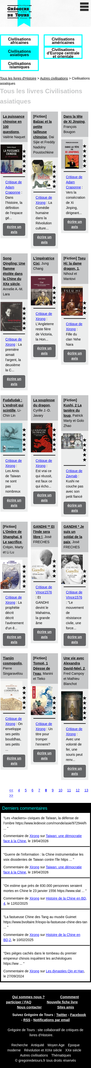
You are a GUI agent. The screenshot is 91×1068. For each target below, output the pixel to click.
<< (11, 790)
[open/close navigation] (84, 6)
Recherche (19, 1045)
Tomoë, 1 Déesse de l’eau (41, 668)
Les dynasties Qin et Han (65, 971)
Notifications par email (51, 1020)
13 (86, 790)
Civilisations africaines (19, 41)
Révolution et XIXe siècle (43, 1050)
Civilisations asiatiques (19, 53)
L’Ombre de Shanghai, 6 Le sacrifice (12, 537)
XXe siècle (73, 1050)
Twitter (61, 1015)
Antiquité (37, 1045)
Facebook (78, 1015)
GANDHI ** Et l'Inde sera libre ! (44, 532)
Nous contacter (29, 1007)
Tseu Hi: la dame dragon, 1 (75, 263)
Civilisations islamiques (19, 65)
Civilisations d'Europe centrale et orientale (63, 53)
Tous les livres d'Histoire (18, 78)
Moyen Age (56, 1045)
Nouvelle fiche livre (62, 1002)
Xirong (34, 836)
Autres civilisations (54, 78)
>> (11, 795)
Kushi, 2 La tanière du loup (73, 410)
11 (69, 790)
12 (78, 790)
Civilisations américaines (63, 41)
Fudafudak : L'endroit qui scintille (13, 405)
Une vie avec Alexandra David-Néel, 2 (74, 663)
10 (60, 790)
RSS (26, 1020)
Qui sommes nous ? (28, 997)
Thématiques (61, 1055)
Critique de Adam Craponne (13, 187)
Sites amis (65, 1007)
